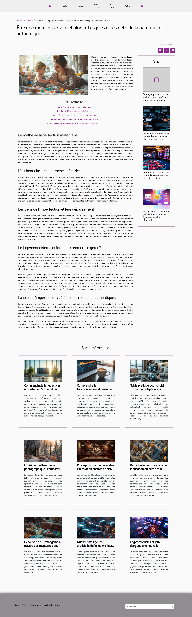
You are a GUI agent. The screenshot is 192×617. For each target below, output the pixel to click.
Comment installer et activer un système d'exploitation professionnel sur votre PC (42, 389)
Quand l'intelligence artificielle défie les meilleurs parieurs (95, 546)
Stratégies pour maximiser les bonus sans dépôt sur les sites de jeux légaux (156, 97)
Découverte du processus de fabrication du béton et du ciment (148, 469)
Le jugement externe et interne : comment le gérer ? (74, 119)
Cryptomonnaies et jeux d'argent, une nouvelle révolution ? (145, 546)
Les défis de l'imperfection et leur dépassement (74, 115)
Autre (127, 6)
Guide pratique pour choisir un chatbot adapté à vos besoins (147, 389)
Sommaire (76, 102)
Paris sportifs (96, 5)
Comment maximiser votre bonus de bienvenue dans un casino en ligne (156, 175)
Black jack (112, 5)
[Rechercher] (149, 606)
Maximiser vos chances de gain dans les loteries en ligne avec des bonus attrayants (156, 216)
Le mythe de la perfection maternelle (74, 107)
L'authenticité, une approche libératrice (74, 111)
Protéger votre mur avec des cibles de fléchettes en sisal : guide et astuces (95, 469)
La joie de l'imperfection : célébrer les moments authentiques (74, 123)
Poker (80, 6)
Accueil (20, 20)
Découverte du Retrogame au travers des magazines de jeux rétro (43, 546)
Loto (65, 6)
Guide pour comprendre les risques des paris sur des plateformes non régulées (156, 136)
